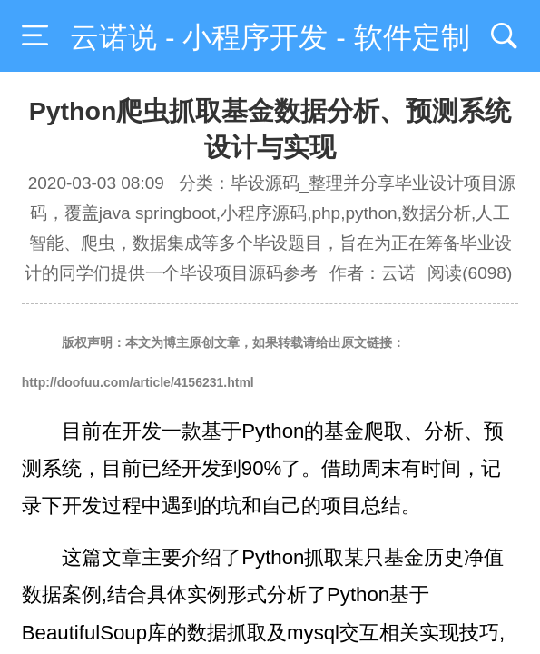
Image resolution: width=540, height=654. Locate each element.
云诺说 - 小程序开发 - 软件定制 (269, 37)
